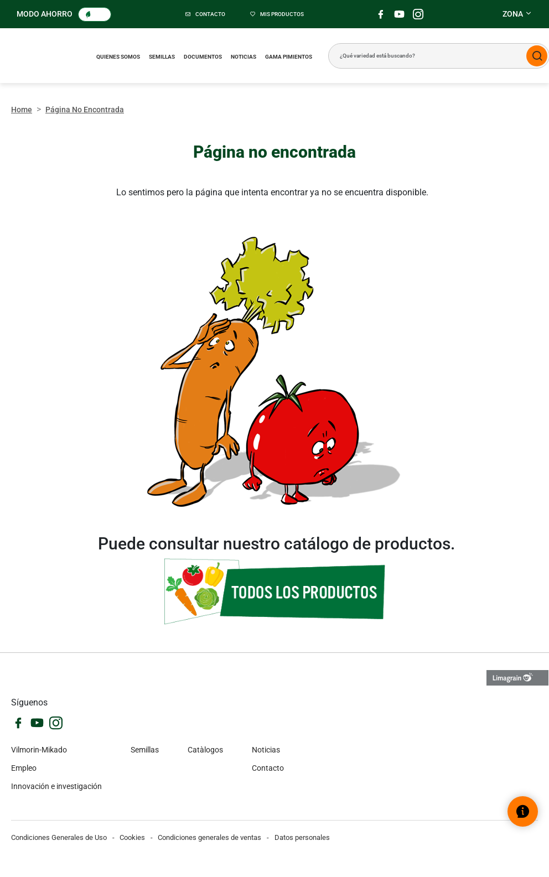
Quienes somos (118, 57)
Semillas (162, 57)
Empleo (24, 768)
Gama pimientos (288, 57)
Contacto (268, 768)
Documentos (203, 57)
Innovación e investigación (56, 786)
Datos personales (302, 837)
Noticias (243, 57)
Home (21, 109)
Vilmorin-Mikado (39, 749)
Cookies (132, 837)
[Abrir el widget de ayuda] (522, 811)
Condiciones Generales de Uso (59, 837)
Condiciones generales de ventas (209, 837)
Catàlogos (205, 749)
